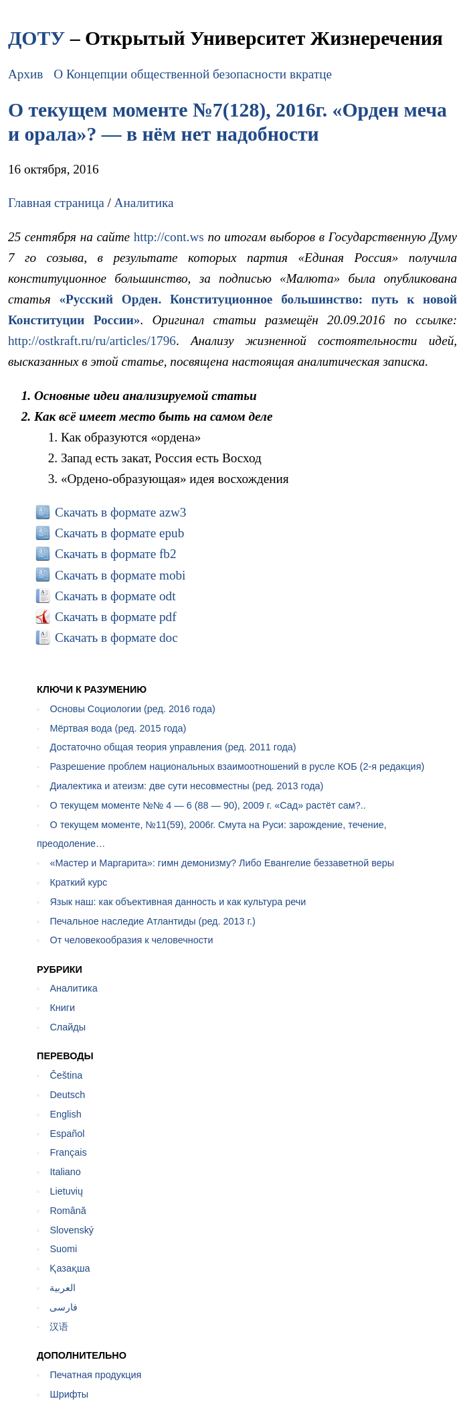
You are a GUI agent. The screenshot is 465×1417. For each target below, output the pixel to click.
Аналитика (144, 203)
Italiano (65, 1171)
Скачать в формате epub (119, 533)
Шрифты (69, 1394)
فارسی (64, 1307)
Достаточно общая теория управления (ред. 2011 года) (173, 747)
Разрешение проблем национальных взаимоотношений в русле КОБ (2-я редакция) (237, 766)
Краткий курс (78, 882)
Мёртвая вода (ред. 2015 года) (118, 728)
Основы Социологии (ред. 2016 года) (132, 708)
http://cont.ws (169, 237)
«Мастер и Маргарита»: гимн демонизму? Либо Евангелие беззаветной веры (222, 863)
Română (68, 1210)
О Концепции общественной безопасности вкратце (193, 74)
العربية (63, 1287)
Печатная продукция (95, 1374)
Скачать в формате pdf (116, 617)
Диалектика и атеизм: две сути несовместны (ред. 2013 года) (186, 786)
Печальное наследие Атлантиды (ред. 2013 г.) (152, 921)
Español (67, 1133)
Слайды (68, 1027)
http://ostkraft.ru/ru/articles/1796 (92, 341)
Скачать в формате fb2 (116, 554)
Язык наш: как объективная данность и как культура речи (178, 901)
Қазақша (70, 1268)
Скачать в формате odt (115, 596)
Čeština (66, 1075)
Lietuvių (66, 1191)
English (65, 1114)
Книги (62, 1007)
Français (68, 1152)
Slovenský (72, 1230)
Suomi (63, 1248)
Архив (25, 74)
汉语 (59, 1326)
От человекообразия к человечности (131, 940)
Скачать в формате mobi (120, 575)
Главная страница (56, 203)
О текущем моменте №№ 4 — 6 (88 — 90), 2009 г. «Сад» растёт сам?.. (207, 805)
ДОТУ (36, 38)
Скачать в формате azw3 (121, 512)
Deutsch (67, 1094)
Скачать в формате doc (116, 637)
